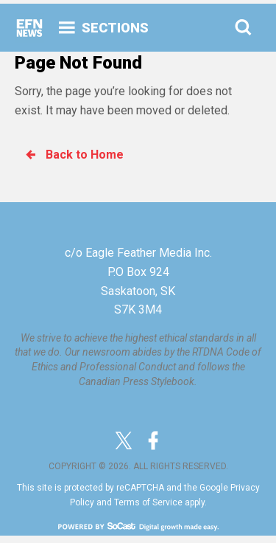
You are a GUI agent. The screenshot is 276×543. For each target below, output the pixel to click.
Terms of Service (148, 502)
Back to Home (74, 155)
